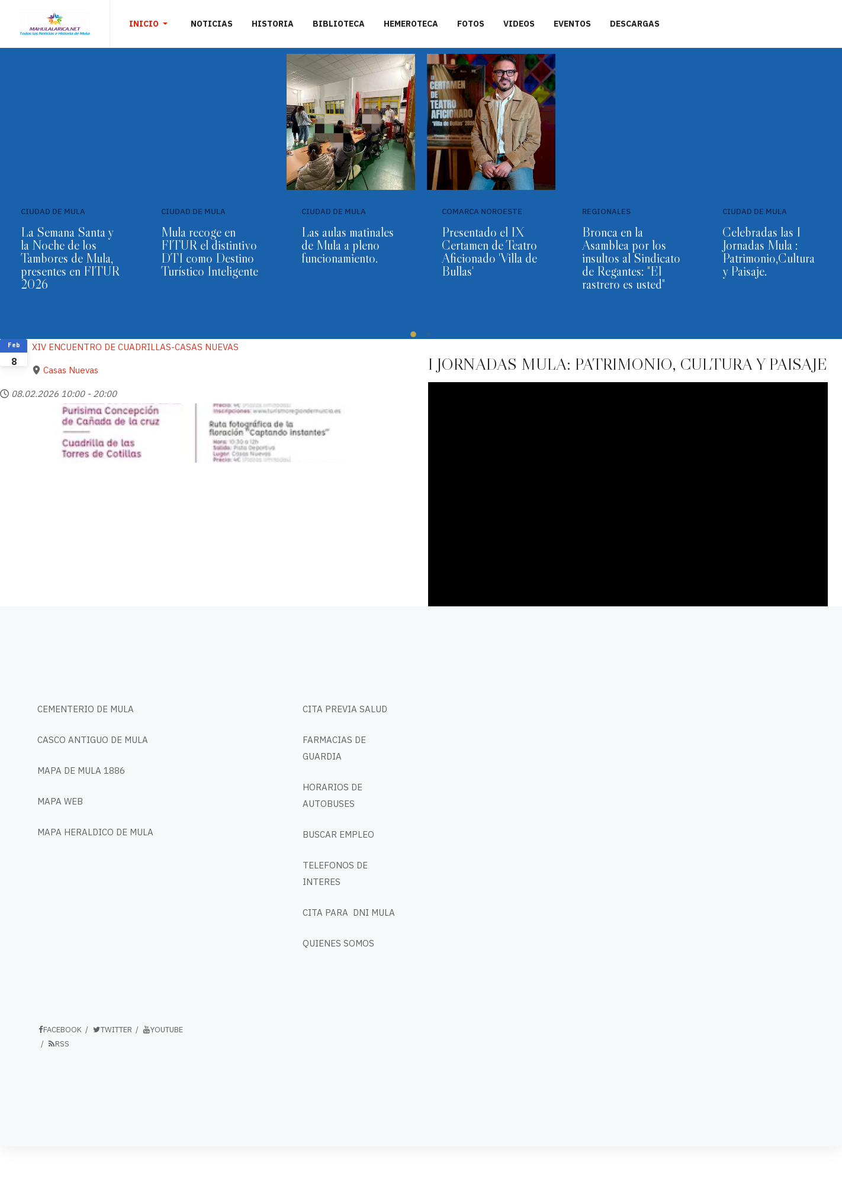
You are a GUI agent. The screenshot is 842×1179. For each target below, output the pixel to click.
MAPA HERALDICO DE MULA (95, 832)
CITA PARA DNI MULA (349, 912)
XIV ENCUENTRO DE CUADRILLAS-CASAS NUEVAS (135, 347)
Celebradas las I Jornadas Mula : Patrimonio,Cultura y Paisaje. (768, 251)
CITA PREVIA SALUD (345, 709)
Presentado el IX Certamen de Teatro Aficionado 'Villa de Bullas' (489, 251)
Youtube (162, 1030)
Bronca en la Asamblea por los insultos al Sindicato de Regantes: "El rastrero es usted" (631, 258)
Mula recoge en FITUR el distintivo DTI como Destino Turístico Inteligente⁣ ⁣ (209, 251)
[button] (150, 23)
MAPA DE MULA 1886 (81, 770)
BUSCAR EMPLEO (338, 834)
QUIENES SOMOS (338, 943)
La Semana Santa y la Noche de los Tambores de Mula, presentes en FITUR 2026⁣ (70, 258)
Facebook (59, 1030)
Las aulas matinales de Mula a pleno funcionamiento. (347, 245)
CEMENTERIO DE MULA (85, 709)
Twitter (112, 1030)
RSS (58, 1044)
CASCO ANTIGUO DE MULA (92, 739)
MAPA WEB (60, 801)
